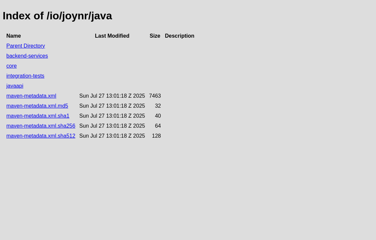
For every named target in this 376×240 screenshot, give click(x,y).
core (11, 66)
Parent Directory (25, 46)
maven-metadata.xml (31, 96)
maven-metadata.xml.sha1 (38, 116)
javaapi (14, 86)
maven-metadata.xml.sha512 (40, 136)
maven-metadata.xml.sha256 (40, 126)
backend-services (27, 56)
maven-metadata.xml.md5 (37, 106)
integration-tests (25, 76)
